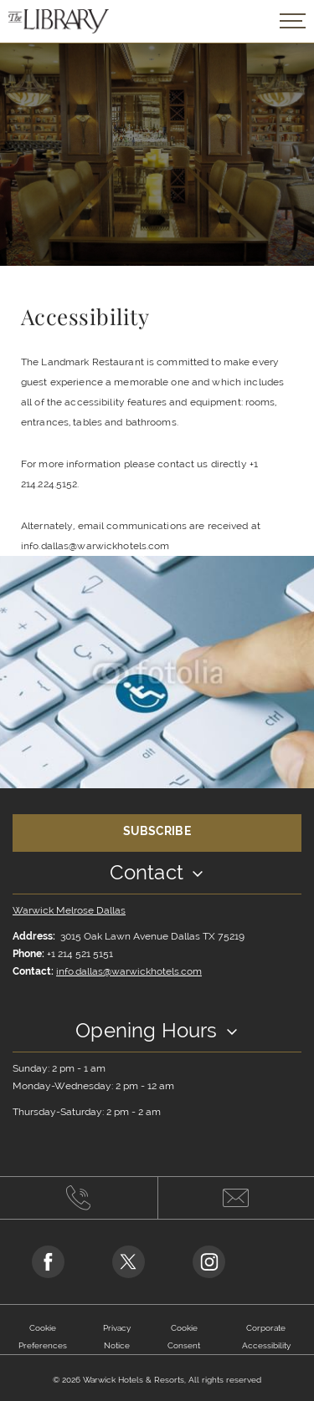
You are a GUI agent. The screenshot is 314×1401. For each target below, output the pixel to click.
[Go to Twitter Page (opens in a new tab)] (128, 1262)
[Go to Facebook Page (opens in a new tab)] (48, 1262)
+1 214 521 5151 (80, 954)
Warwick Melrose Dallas (69, 910)
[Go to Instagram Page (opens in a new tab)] (209, 1262)
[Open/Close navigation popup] (293, 20)
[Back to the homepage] (58, 21)
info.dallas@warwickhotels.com (129, 971)
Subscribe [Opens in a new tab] (157, 831)
